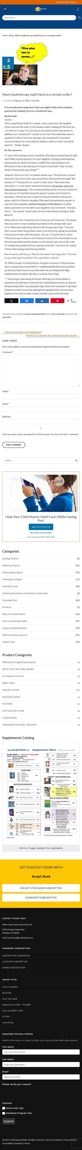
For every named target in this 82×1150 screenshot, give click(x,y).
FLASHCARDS (9, 717)
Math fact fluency (11, 565)
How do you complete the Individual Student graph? (53, 335)
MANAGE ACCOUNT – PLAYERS (16, 1005)
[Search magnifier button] (79, 17)
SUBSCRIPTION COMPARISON (16, 955)
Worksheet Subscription (41, 897)
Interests (7, 1103)
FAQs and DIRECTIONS (12, 1010)
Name (5, 391)
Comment (7, 352)
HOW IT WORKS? (10, 987)
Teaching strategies (12, 579)
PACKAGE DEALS (11, 696)
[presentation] (25, 1092)
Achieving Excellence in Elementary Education (25, 593)
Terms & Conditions (53, 1140)
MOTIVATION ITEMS (13, 710)
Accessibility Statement (12, 1143)
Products (6, 607)
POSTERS (7, 703)
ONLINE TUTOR (10, 690)
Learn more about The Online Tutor (41, 537)
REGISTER (6, 993)
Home (5, 35)
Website (6, 416)
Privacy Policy (70, 1140)
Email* (5, 1071)
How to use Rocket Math (14, 621)
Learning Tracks (10, 586)
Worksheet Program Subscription (19, 662)
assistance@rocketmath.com (20, 937)
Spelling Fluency (10, 558)
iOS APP (6, 1016)
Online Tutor (8, 642)
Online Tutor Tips (14, 1108)
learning (60, 314)
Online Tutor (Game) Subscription (41, 888)
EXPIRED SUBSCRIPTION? (13, 967)
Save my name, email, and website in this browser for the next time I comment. (40, 434)
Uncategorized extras (13, 676)
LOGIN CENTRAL (67, 2)
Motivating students (12, 572)
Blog (11, 35)
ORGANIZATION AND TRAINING (19, 724)
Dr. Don (36, 100)
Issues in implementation (35, 314)
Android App (8, 1022)
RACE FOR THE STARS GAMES (18, 669)
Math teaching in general (14, 635)
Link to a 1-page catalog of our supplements (41, 848)
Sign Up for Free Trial (41, 527)
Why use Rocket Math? (13, 614)
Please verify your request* (17, 1084)
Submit (9, 1121)
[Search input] (39, 17)
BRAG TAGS (8, 683)
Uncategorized (9, 600)
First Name (8, 1047)
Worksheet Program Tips (19, 1113)
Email (5, 404)
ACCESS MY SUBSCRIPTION (14, 961)
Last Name (8, 1059)
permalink (6, 317)
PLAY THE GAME (9, 999)
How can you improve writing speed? (21, 332)
